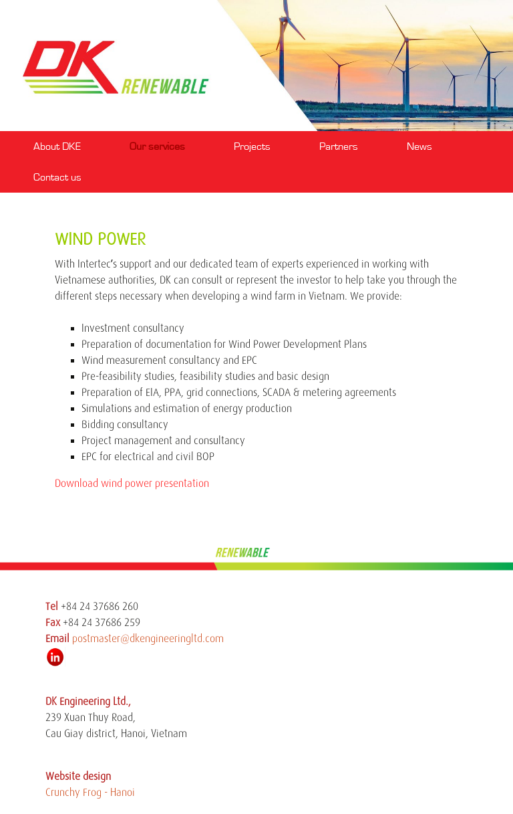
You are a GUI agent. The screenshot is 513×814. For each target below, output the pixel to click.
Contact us (57, 177)
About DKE (57, 146)
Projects (252, 146)
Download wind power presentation (132, 484)
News (419, 146)
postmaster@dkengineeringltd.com (148, 639)
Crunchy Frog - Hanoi (90, 793)
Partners (338, 146)
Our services (157, 146)
